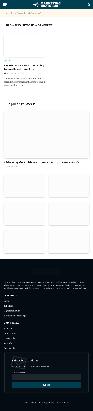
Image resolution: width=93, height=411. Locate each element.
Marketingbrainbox (46, 402)
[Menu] (5, 4)
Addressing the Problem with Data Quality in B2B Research (41, 162)
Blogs (7, 60)
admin (6, 73)
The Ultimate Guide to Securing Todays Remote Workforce (24, 67)
